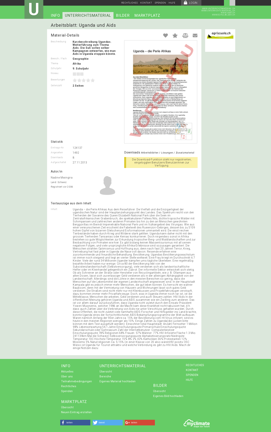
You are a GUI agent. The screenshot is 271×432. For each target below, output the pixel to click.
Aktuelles (67, 371)
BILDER (122, 15)
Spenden (67, 391)
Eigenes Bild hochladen (168, 396)
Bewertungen (58, 79)
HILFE (172, 3)
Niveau (54, 73)
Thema (54, 63)
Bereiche (105, 376)
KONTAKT (146, 3)
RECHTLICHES (129, 3)
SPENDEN (160, 3)
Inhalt (54, 209)
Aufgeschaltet (58, 162)
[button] (75, 422)
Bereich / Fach (59, 58)
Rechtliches (68, 386)
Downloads (57, 157)
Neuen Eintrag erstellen (76, 412)
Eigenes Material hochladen (118, 381)
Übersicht (106, 371)
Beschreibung (58, 41)
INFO (55, 15)
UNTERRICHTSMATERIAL (88, 15)
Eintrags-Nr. (57, 147)
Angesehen (57, 152)
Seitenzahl (56, 85)
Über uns (67, 376)
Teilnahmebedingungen (76, 381)
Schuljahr (56, 68)
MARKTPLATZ (147, 15)
